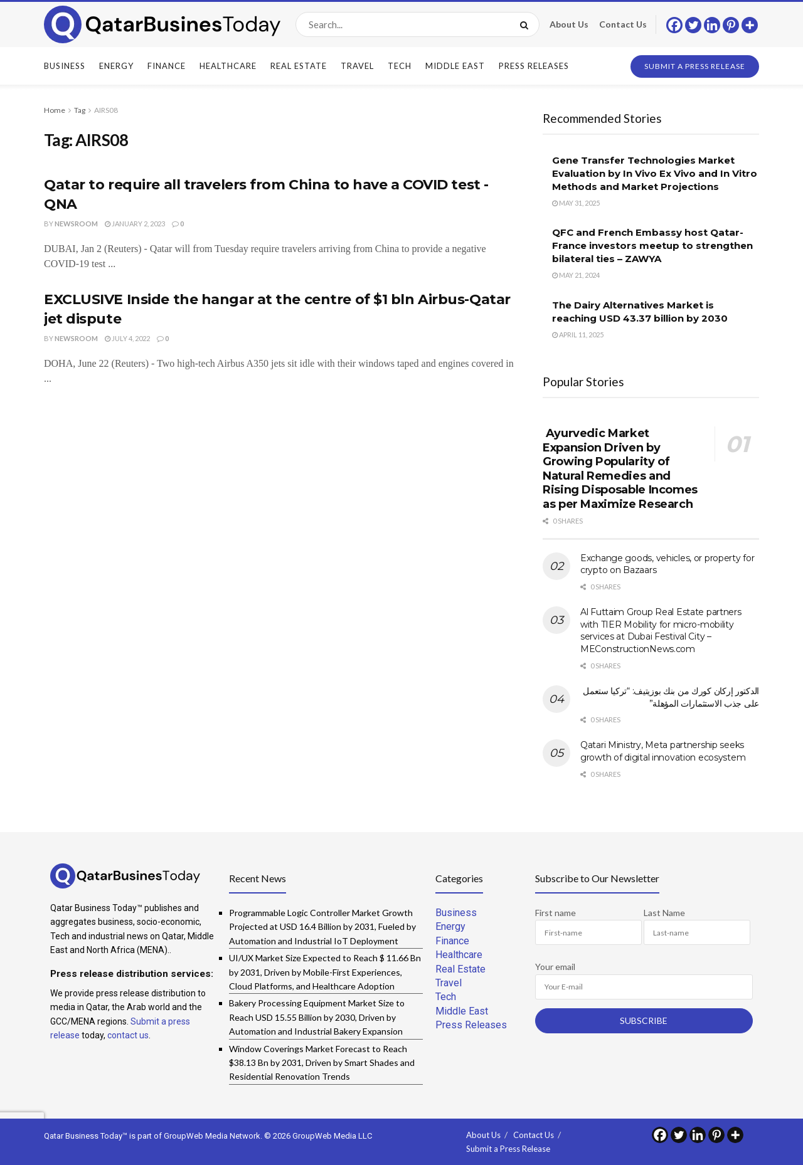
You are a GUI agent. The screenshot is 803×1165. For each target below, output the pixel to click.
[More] (750, 25)
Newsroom (76, 223)
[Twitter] (693, 25)
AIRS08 (106, 110)
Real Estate (298, 66)
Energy (116, 66)
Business (64, 66)
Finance (166, 66)
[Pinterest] (731, 25)
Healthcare (228, 66)
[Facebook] (674, 25)
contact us (128, 1035)
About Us (569, 24)
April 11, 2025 (578, 334)
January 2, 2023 (135, 223)
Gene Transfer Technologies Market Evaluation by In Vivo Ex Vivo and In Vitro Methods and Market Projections (654, 173)
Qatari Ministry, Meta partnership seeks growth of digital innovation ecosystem (662, 751)
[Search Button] (527, 24)
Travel (357, 66)
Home (54, 110)
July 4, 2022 (127, 338)
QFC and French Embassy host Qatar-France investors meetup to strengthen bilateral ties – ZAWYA (652, 245)
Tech (400, 66)
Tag (79, 110)
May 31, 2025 (576, 203)
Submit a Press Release (694, 66)
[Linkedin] (712, 25)
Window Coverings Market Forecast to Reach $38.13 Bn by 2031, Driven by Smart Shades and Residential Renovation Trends (322, 1062)
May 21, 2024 (576, 275)
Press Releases (534, 66)
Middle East (455, 66)
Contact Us (623, 24)
